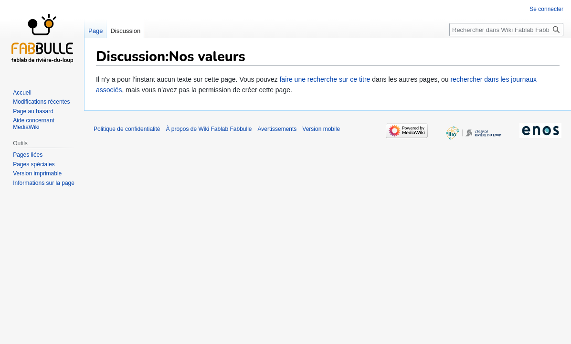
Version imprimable (37, 173)
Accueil (22, 92)
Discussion (125, 30)
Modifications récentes (41, 101)
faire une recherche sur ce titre (324, 79)
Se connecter (546, 9)
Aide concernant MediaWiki (33, 123)
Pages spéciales (33, 164)
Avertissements (277, 129)
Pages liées (27, 154)
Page (95, 30)
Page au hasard (33, 111)
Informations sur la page (43, 183)
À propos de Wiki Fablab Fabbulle (209, 129)
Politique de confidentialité (127, 129)
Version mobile (321, 129)
